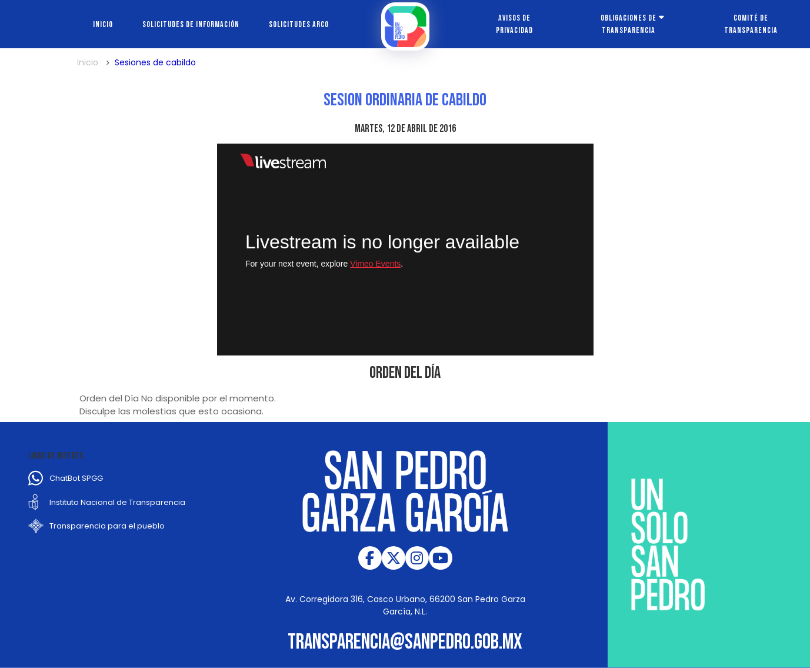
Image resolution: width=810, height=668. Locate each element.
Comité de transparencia (751, 24)
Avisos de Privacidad (514, 24)
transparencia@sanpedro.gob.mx (405, 642)
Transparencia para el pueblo (107, 525)
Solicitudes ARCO (299, 24)
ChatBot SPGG (76, 478)
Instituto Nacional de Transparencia (117, 502)
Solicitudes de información (190, 24)
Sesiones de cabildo (155, 62)
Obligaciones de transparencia (628, 24)
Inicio (103, 24)
